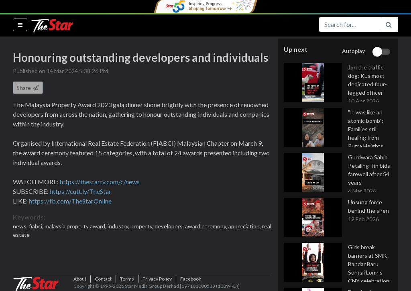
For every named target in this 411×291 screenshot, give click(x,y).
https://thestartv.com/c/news (100, 181)
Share (27, 87)
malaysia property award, (76, 226)
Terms (127, 279)
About (79, 279)
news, (21, 226)
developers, (170, 226)
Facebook (190, 279)
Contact (103, 279)
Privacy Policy (157, 279)
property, (142, 226)
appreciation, (245, 226)
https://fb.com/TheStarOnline (70, 201)
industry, (119, 226)
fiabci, (37, 226)
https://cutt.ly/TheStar (80, 191)
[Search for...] (349, 24)
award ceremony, (206, 226)
